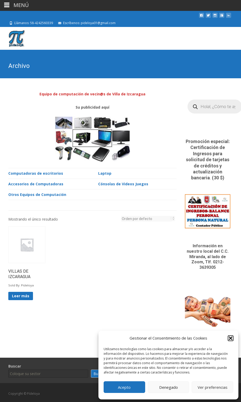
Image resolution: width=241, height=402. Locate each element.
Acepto (124, 387)
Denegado (168, 387)
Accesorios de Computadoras (35, 183)
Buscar (14, 366)
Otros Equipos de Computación (37, 194)
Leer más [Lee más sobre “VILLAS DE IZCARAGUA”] (20, 295)
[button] (230, 338)
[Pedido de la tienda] (146, 218)
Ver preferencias (212, 387)
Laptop (104, 172)
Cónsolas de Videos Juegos (123, 183)
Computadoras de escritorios (35, 172)
